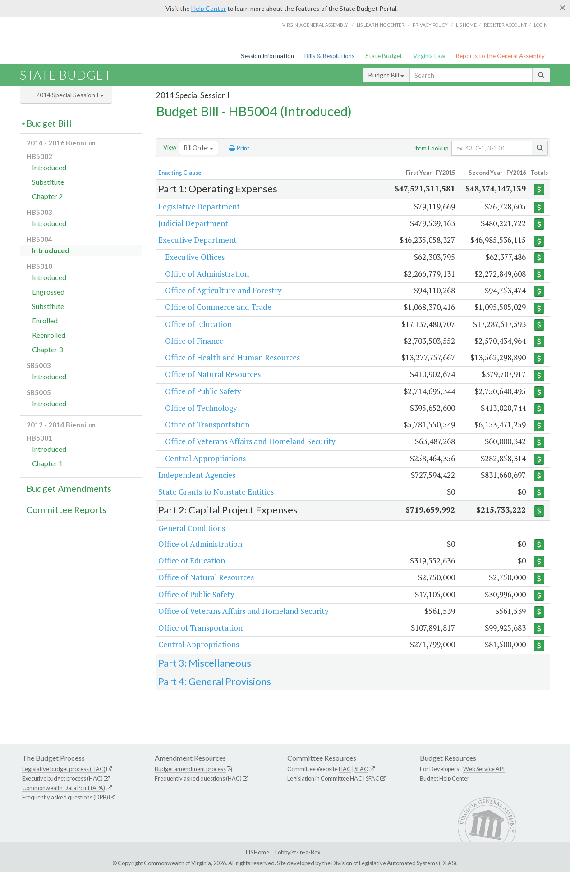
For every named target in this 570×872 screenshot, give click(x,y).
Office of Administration (207, 273)
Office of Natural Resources (213, 374)
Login (540, 24)
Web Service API (484, 768)
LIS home (466, 24)
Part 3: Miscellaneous (204, 663)
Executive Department (197, 240)
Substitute (48, 181)
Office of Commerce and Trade (218, 307)
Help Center (208, 8)
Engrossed (48, 291)
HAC (345, 768)
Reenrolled (48, 335)
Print (239, 148)
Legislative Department (199, 206)
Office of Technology (201, 408)
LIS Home (257, 852)
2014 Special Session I (70, 95)
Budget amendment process (190, 768)
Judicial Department (193, 223)
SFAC (361, 768)
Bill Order (198, 147)
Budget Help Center (444, 778)
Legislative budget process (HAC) (64, 768)
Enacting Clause (180, 172)
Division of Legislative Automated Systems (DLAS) (393, 863)
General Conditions (191, 528)
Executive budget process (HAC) (62, 778)
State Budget (383, 55)
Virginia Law (429, 55)
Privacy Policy (430, 24)
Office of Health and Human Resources (232, 357)
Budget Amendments (68, 488)
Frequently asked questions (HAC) (198, 778)
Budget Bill (386, 75)
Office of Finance (194, 341)
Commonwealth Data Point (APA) (63, 787)
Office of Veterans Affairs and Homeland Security (250, 441)
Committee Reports (66, 509)
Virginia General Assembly (315, 24)
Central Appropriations (205, 458)
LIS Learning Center (381, 24)
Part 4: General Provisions (214, 681)
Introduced (49, 167)
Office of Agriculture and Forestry (223, 290)
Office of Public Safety (203, 391)
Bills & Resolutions (329, 55)
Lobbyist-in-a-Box (297, 852)
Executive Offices (195, 257)
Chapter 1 (47, 463)
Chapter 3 (47, 349)
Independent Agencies (196, 475)
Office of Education (198, 324)
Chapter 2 (47, 196)
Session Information (267, 55)
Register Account (505, 24)
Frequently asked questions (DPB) (65, 797)
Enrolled (45, 320)
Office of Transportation (207, 424)
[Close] (562, 8)
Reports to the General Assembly (500, 55)
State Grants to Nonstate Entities (216, 491)
